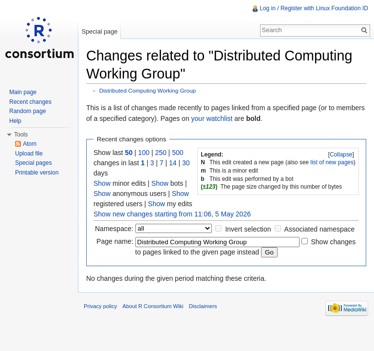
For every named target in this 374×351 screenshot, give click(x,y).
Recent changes (30, 101)
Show (102, 183)
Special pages (33, 162)
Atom (30, 143)
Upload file (29, 153)
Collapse (341, 154)
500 (177, 152)
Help (15, 120)
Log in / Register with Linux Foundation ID (314, 8)
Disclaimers (203, 306)
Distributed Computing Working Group (147, 90)
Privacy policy (100, 306)
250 (160, 152)
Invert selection (248, 229)
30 (186, 163)
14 (173, 163)
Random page (27, 111)
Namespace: (114, 229)
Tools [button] (21, 134)
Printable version (36, 172)
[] (341, 154)
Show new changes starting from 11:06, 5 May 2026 (172, 214)
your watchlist (212, 118)
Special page (99, 31)
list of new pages (332, 162)
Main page (23, 92)
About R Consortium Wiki (153, 306)
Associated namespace (319, 229)
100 (144, 152)
